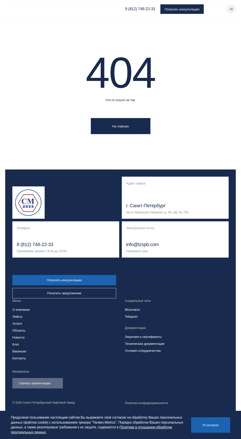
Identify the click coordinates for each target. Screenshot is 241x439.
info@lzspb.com (142, 244)
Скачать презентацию (37, 383)
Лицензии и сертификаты (143, 337)
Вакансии (19, 351)
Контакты (19, 358)
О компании (21, 309)
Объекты (18, 330)
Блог (15, 344)
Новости (18, 337)
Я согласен (211, 425)
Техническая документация (144, 343)
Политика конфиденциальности (146, 403)
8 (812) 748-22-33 (140, 9)
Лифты (17, 316)
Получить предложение (64, 293)
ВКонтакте (132, 309)
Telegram (131, 316)
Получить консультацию (182, 9)
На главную (120, 126)
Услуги (17, 323)
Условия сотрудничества (143, 350)
